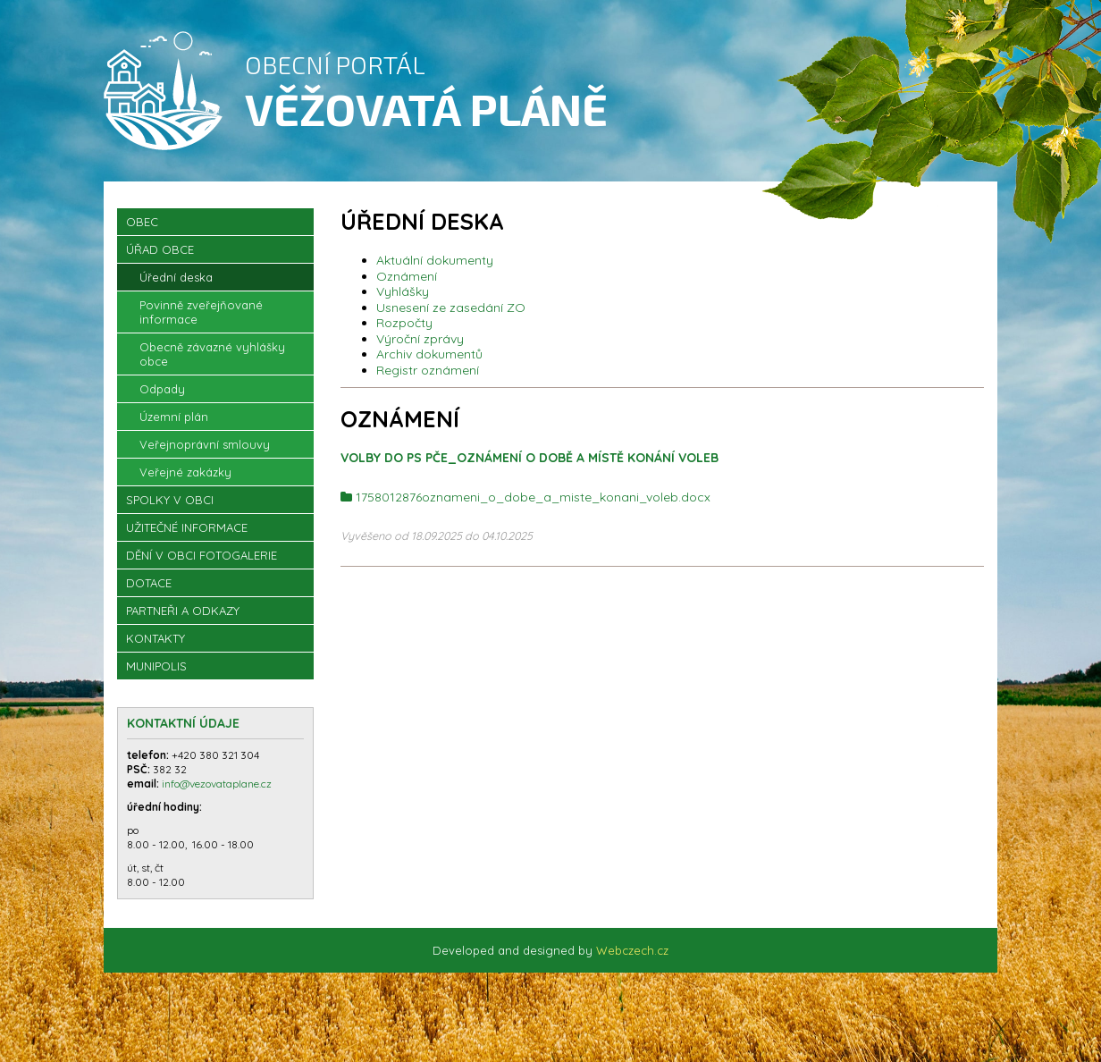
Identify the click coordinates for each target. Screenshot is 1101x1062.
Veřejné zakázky (185, 472)
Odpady (162, 389)
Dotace (149, 583)
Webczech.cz (632, 950)
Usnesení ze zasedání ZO (450, 307)
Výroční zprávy (420, 339)
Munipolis (156, 666)
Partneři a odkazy (183, 610)
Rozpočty (404, 323)
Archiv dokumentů (429, 354)
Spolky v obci (170, 500)
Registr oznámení (427, 370)
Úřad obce (160, 249)
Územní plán (173, 416)
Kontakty (155, 638)
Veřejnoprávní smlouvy (204, 444)
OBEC (142, 222)
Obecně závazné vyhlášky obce (212, 354)
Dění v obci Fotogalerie (201, 555)
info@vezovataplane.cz (218, 783)
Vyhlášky (402, 291)
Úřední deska (176, 277)
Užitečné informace (187, 527)
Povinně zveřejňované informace (201, 312)
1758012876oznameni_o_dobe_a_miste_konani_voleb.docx (533, 497)
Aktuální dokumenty (434, 260)
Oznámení (406, 276)
